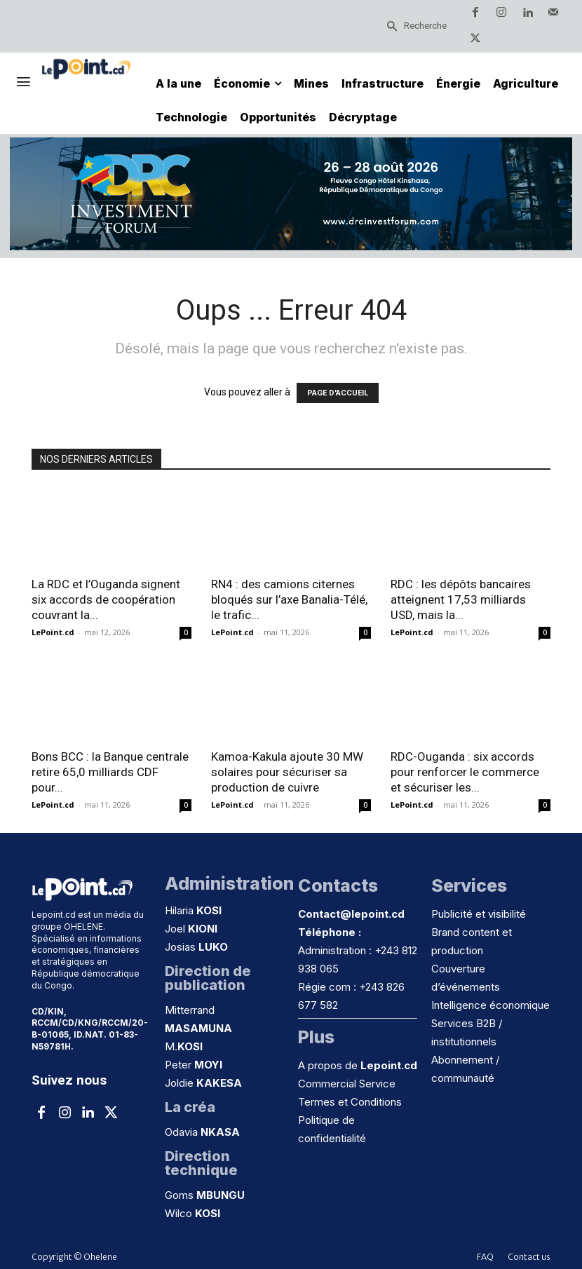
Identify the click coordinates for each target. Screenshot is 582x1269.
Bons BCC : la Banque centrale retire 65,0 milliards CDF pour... (110, 771)
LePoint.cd (53, 632)
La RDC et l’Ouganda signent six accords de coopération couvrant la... (106, 599)
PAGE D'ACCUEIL (337, 393)
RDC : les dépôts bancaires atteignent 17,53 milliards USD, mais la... (461, 599)
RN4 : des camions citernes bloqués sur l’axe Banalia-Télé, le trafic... (289, 599)
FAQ (485, 1256)
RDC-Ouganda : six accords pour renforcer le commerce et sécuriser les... (465, 771)
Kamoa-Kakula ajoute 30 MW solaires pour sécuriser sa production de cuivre (287, 771)
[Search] (417, 26)
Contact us (529, 1256)
